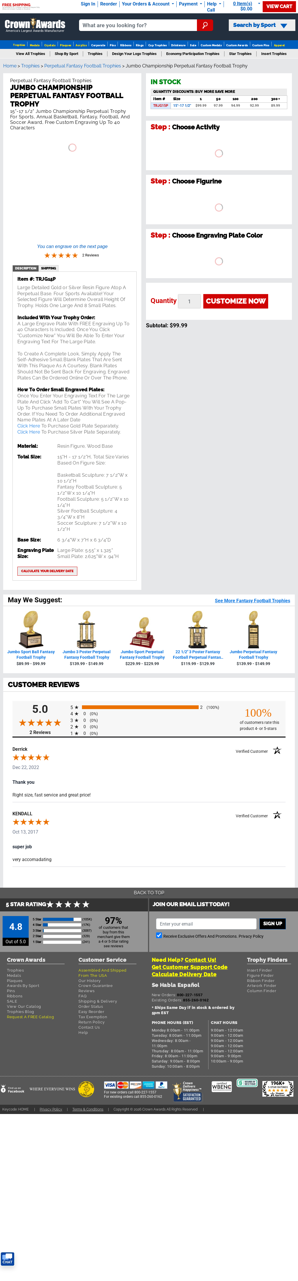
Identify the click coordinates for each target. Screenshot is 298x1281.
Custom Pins (260, 45)
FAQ (82, 996)
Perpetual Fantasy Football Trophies (82, 66)
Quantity (164, 301)
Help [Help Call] (212, 4)
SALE (12, 1001)
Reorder (108, 4)
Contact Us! (200, 960)
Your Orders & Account (146, 4)
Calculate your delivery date (47, 571)
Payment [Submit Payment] (189, 4)
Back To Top (149, 892)
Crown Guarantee (95, 985)
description (25, 268)
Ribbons (125, 45)
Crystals (50, 45)
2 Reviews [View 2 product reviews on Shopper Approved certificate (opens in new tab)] (49, 732)
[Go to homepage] (35, 25)
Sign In (88, 4)
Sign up (272, 923)
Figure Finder (260, 975)
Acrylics (81, 45)
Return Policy (91, 1022)
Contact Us (89, 1027)
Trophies (19, 45)
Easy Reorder (91, 1012)
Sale (193, 45)
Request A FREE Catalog (30, 1017)
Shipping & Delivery (97, 1001)
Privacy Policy (251, 936)
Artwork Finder (262, 985)
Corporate (98, 45)
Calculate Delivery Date (184, 974)
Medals (35, 45)
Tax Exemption (92, 1017)
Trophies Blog (20, 1012)
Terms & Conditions (87, 1109)
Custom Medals (211, 45)
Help (83, 1032)
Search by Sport (260, 25)
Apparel (279, 45)
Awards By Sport (23, 985)
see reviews (113, 946)
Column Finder (261, 991)
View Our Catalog (24, 1006)
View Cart (279, 6)
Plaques (65, 45)
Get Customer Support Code (190, 967)
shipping (48, 268)
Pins (113, 45)
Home (10, 66)
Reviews (86, 991)
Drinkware (178, 45)
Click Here (28, 426)
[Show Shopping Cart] (244, 6)
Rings (139, 45)
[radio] (149, 707)
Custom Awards (237, 45)
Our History (89, 981)
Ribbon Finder (261, 981)
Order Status (90, 1006)
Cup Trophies (157, 45)
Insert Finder (259, 970)
